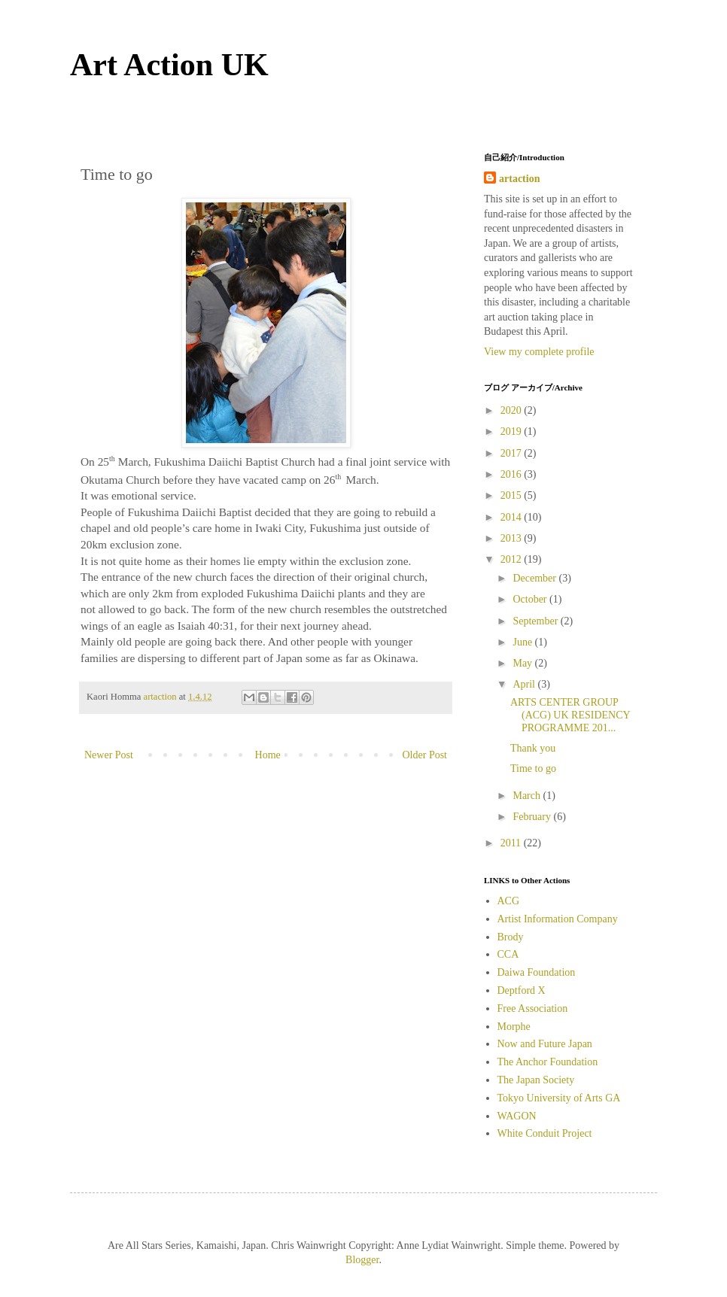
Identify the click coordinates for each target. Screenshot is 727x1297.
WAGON (517, 1116)
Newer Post (108, 755)
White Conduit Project (544, 1133)
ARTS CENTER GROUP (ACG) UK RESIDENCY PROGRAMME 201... (570, 715)
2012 (512, 559)
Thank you (532, 748)
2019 (512, 431)
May (523, 663)
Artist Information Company (557, 919)
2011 (512, 843)
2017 (512, 453)
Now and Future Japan (544, 1043)
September (536, 621)
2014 (512, 517)
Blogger (362, 1259)
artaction (519, 178)
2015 (512, 495)
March (528, 795)
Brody (510, 937)
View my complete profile (539, 351)
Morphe (514, 1026)
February (533, 816)
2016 (512, 474)
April (525, 684)
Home (268, 755)
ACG (508, 901)
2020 (512, 410)
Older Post (425, 755)
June (523, 642)
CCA (508, 954)
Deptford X (521, 990)
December (535, 578)
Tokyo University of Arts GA (559, 1098)
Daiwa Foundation (536, 972)
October (531, 599)
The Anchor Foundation (547, 1062)
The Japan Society (536, 1080)
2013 (512, 538)
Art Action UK (169, 64)
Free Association (532, 1008)
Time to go (533, 768)
